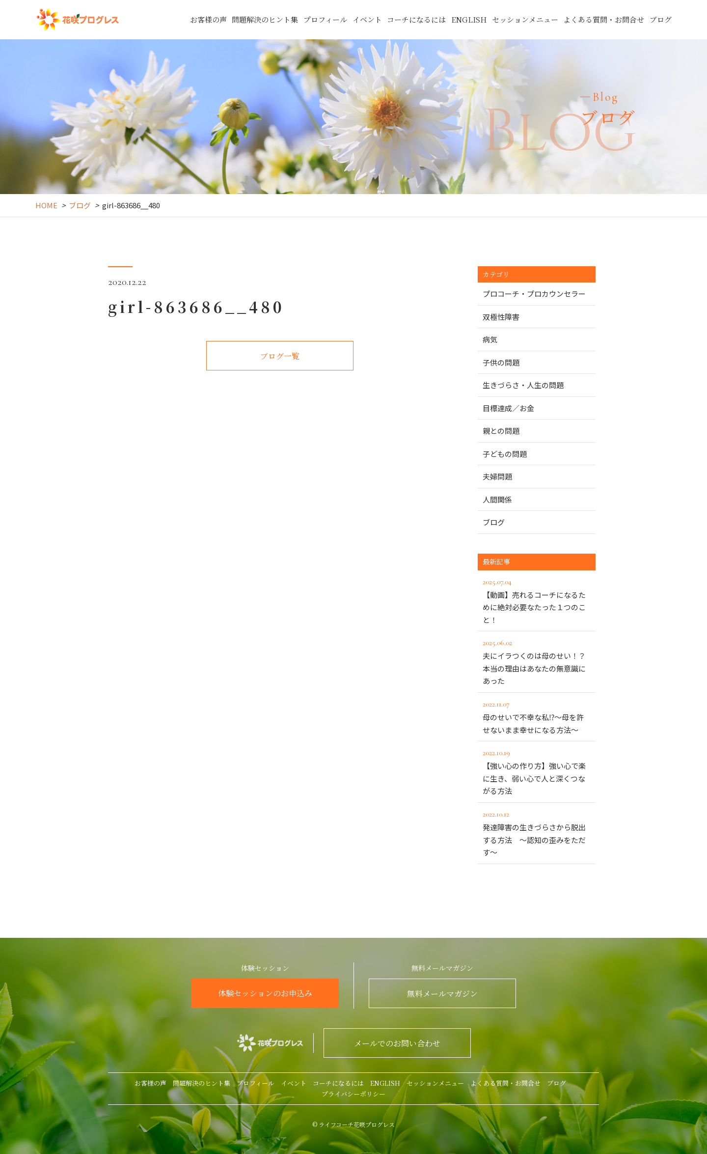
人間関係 (497, 499)
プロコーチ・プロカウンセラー (534, 293)
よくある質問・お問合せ (603, 19)
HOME (46, 205)
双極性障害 (501, 316)
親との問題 (501, 430)
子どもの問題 (505, 454)
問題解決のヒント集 (265, 19)
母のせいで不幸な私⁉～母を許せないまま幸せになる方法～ (537, 716)
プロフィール (325, 19)
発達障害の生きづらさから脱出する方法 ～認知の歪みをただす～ (537, 832)
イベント (367, 19)
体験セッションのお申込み (265, 993)
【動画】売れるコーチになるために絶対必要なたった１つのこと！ (537, 600)
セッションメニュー (525, 19)
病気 (490, 339)
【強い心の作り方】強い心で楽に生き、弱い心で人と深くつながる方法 (537, 771)
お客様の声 (208, 19)
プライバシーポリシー (353, 1093)
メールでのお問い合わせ (397, 1043)
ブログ (661, 19)
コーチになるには (416, 19)
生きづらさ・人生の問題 (523, 385)
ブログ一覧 (279, 356)
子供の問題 (501, 362)
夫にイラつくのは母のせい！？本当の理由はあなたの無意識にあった (537, 661)
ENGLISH (469, 19)
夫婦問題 (497, 476)
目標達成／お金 (508, 408)
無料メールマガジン (442, 993)
